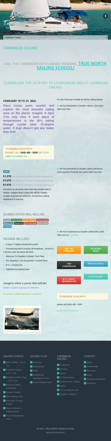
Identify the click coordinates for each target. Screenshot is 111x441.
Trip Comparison (69, 265)
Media (62, 386)
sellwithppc (60, 433)
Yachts (63, 373)
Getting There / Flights (70, 381)
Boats (89, 375)
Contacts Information (96, 379)
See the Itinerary (69, 249)
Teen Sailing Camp (14, 396)
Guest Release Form (42, 382)
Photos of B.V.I (96, 263)
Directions (91, 383)
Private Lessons (13, 392)
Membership (38, 366)
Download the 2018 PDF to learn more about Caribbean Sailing (55, 84)
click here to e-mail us (68, 310)
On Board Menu (95, 249)
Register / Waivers (68, 394)
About (89, 362)
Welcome (37, 362)
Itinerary (63, 369)
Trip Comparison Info (69, 390)
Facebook (73, 235)
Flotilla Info (96, 276)
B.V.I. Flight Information (69, 280)
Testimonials (92, 366)
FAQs (35, 371)
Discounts (91, 371)
